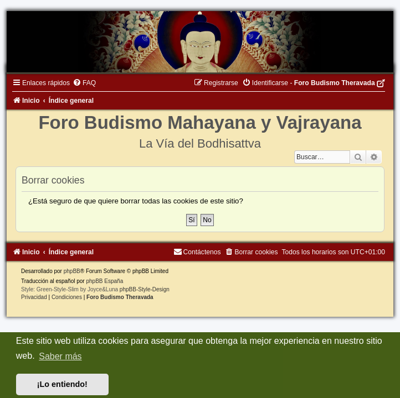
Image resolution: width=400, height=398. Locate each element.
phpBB (72, 271)
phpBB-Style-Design (145, 289)
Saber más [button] (60, 356)
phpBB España (104, 281)
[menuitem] (84, 83)
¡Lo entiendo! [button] (62, 384)
